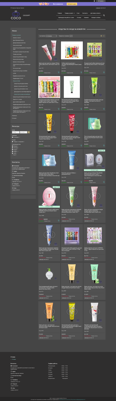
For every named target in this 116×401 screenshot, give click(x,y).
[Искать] (104, 15)
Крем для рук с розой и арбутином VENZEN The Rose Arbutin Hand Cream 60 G (49, 211)
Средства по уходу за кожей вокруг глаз (21, 65)
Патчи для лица (17, 68)
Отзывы (79, 17)
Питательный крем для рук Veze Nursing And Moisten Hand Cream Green (93, 138)
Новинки (86, 17)
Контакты (85, 13)
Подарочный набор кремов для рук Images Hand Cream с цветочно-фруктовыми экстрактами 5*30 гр (49, 101)
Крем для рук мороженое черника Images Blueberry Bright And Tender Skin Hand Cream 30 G (48, 249)
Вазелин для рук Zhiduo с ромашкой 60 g (69, 173)
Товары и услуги (69, 13)
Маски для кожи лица (18, 59)
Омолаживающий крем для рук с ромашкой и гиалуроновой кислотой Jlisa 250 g (48, 288)
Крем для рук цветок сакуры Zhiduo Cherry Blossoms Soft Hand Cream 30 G (49, 64)
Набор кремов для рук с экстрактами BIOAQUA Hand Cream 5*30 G (71, 64)
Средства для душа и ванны (21, 83)
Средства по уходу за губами (20, 70)
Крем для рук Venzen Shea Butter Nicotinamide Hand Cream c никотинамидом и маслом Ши (93, 174)
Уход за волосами (17, 45)
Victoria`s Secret (17, 37)
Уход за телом (16, 81)
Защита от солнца (17, 99)
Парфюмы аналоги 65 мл (19, 76)
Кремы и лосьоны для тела (20, 86)
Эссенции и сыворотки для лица (21, 51)
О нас (78, 13)
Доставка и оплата (95, 13)
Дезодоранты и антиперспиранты (22, 91)
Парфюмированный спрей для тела (21, 104)
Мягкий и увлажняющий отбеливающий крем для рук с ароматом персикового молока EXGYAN (93, 327)
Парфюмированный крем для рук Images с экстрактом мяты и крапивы (93, 101)
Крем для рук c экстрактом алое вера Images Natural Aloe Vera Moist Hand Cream (94, 288)
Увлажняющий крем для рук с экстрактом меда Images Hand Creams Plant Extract (47, 138)
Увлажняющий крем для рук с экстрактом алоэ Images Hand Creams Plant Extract (70, 101)
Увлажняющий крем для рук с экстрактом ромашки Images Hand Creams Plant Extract (71, 326)
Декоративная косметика (19, 42)
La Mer (14, 73)
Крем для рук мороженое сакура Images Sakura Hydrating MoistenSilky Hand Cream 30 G (93, 211)
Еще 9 (14, 154)
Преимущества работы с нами (66, 17)
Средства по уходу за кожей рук (22, 94)
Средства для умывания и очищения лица (22, 48)
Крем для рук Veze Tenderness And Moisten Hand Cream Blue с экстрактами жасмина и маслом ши (49, 174)
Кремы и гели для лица (18, 61)
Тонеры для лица (17, 54)
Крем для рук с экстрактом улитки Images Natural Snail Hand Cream (71, 287)
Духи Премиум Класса (18, 40)
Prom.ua (64, 398)
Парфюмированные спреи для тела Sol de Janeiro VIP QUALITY (21, 111)
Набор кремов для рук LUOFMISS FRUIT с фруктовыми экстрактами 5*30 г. (94, 249)
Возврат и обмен (96, 17)
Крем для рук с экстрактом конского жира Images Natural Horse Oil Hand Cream (49, 326)
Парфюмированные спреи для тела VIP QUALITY (21, 107)
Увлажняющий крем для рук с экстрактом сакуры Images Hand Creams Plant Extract (71, 138)
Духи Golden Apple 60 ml (19, 102)
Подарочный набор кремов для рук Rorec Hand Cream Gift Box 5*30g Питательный (72, 249)
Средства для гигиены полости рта (22, 96)
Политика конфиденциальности (78, 399)
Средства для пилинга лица (20, 56)
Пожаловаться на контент (65, 399)
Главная (60, 13)
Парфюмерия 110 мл (18, 78)
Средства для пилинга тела (21, 88)
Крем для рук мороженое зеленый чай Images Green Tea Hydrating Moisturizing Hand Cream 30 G (71, 211)
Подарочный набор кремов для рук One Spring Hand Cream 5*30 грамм (94, 63)
